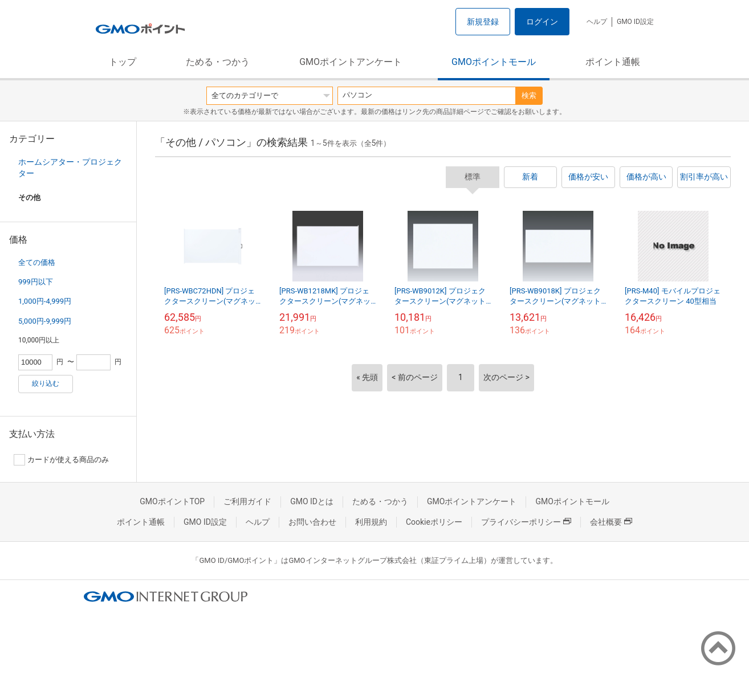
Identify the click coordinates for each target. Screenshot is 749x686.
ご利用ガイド (247, 501)
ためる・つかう (218, 61)
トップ (122, 61)
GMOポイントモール (493, 61)
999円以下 (35, 281)
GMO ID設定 (635, 22)
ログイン (542, 21)
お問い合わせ (312, 521)
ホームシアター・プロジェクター (70, 167)
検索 (529, 95)
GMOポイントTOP (172, 501)
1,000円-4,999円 (44, 301)
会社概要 (611, 521)
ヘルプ (597, 22)
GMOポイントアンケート (350, 61)
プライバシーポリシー (526, 521)
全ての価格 (36, 262)
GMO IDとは (311, 501)
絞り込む (45, 383)
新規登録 (483, 21)
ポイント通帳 (612, 61)
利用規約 (371, 521)
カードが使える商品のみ (61, 460)
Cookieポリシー (434, 521)
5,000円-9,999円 (44, 321)
